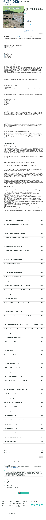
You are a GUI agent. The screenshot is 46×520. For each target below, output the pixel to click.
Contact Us (25, 507)
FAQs (24, 503)
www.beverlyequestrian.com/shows (11, 467)
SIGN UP (32, 1)
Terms (3, 508)
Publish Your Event (12, 503)
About (3, 503)
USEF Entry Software (12, 513)
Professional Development (18, 506)
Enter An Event (18, 503)
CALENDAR (21, 1)
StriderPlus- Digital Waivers (12, 509)
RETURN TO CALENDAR (24, 493)
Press (2, 505)
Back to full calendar (8, 4)
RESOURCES (28, 1)
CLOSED (41, 33)
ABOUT (25, 1)
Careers (3, 510)
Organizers (11, 505)
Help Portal (25, 505)
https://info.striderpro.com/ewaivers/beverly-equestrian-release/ (30, 27)
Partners (3, 507)
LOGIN (35, 1)
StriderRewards (18, 508)
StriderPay (10, 511)
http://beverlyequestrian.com (9, 137)
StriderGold (11, 507)
